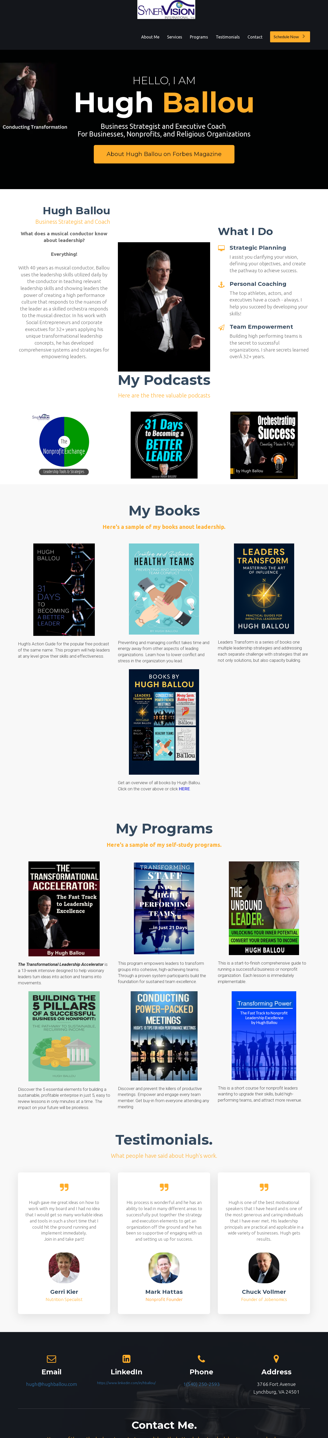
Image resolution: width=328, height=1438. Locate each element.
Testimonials (228, 37)
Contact (255, 37)
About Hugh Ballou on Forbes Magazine (164, 154)
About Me (150, 37)
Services (174, 37)
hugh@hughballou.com (51, 1384)
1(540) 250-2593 (201, 1384)
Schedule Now (289, 36)
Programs (199, 37)
